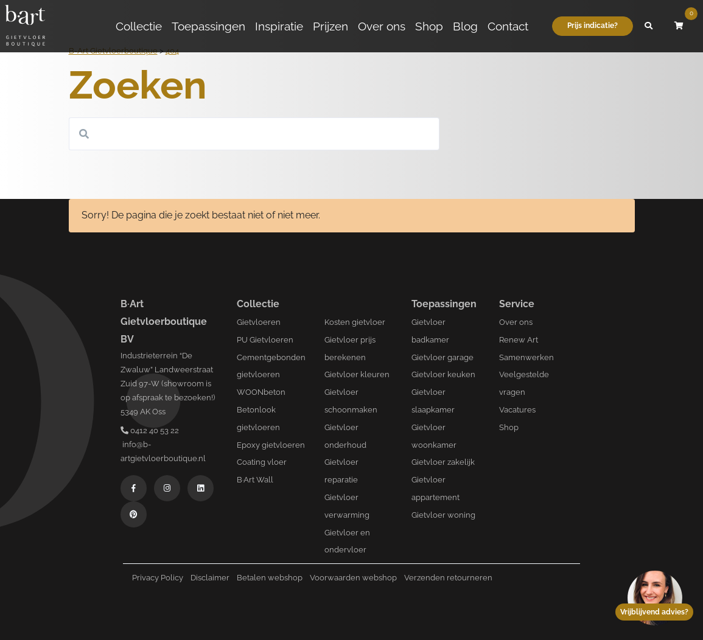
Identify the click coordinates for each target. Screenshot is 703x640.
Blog (465, 26)
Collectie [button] (139, 26)
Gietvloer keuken (443, 374)
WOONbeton (261, 392)
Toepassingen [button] (208, 26)
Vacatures (517, 409)
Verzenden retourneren (448, 577)
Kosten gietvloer (354, 322)
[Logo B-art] (25, 26)
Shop (429, 26)
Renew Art (518, 339)
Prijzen (330, 26)
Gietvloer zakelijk (443, 462)
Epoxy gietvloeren (271, 445)
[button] (648, 26)
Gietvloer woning (443, 515)
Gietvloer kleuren (357, 374)
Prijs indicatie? (592, 25)
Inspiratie (279, 26)
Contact (508, 26)
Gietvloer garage (442, 357)
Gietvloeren (259, 322)
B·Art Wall (255, 479)
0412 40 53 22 (150, 430)
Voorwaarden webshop (353, 577)
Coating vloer (262, 462)
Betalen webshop (270, 577)
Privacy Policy (157, 577)
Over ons (381, 26)
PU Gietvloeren (265, 339)
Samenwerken (526, 357)
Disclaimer (210, 577)
